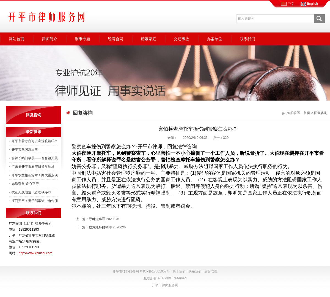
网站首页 (16, 39)
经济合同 (115, 39)
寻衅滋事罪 (97, 219)
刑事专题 (82, 39)
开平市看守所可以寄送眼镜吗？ (35, 141)
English (309, 4)
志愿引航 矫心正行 (25, 184)
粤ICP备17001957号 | (156, 271)
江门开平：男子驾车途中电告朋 (35, 201)
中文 (287, 4)
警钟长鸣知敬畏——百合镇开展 (35, 158)
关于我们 (179, 271)
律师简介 (49, 39)
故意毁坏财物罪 (100, 227)
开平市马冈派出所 (25, 150)
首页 (307, 113)
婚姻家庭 (148, 39)
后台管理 (211, 271)
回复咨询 (320, 113)
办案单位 (214, 39)
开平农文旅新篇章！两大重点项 (35, 175)
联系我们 (247, 39)
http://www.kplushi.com (35, 253)
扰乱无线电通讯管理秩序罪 (31, 192)
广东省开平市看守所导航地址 (33, 167)
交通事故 (181, 39)
